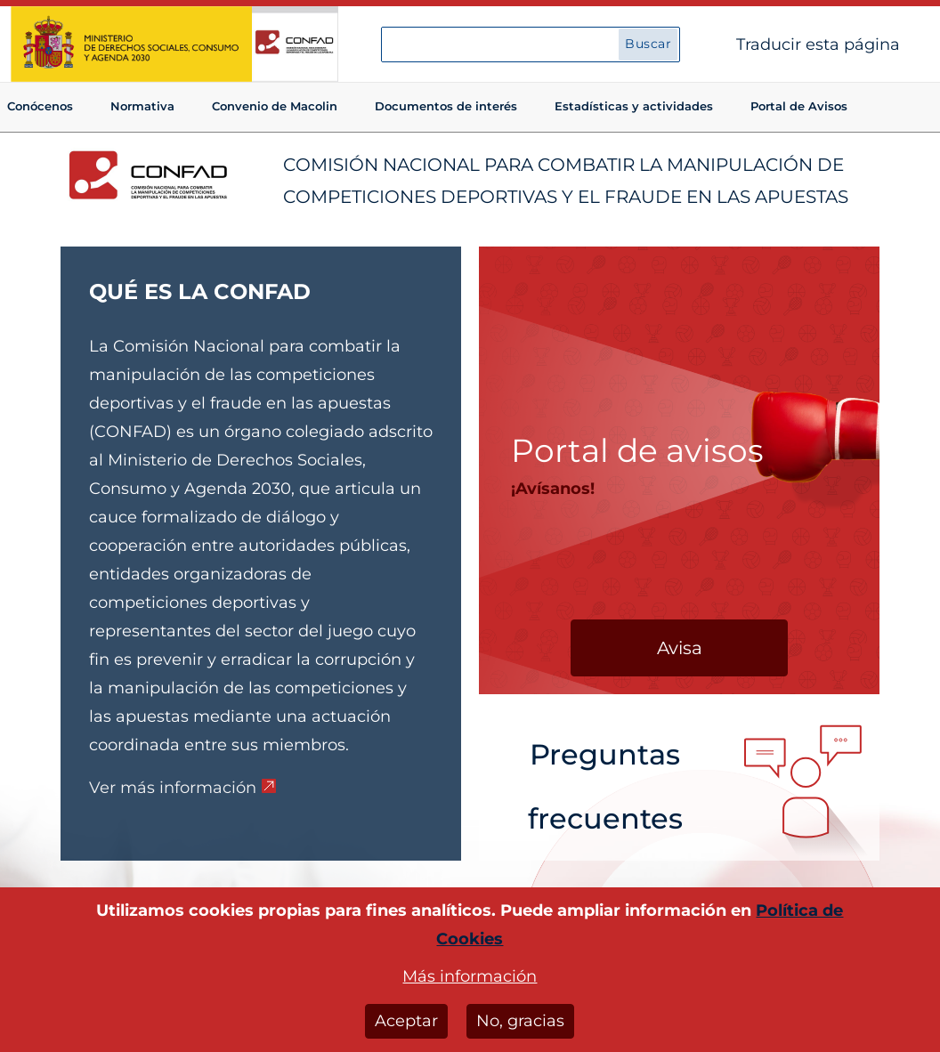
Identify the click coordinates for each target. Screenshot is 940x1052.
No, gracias (520, 1027)
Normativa (142, 106)
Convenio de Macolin (274, 106)
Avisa (679, 648)
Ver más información (172, 787)
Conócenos (40, 106)
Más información (469, 982)
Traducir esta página (818, 44)
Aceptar (406, 1027)
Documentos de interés (446, 106)
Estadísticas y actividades (634, 106)
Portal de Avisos (798, 106)
